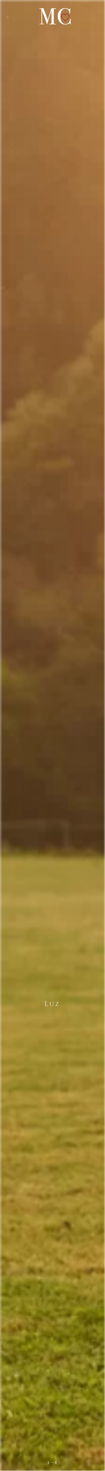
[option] (52, 735)
